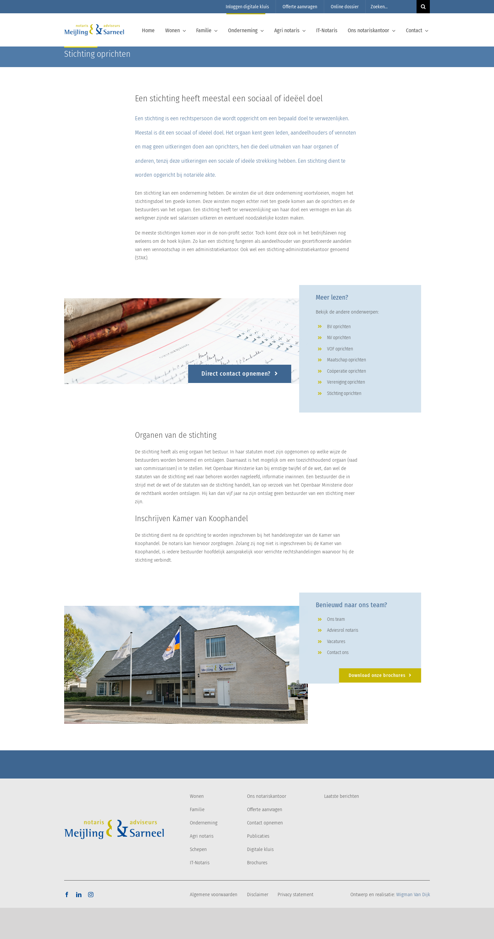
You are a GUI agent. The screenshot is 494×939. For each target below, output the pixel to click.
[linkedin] (78, 894)
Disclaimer (257, 894)
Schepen (198, 849)
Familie (197, 809)
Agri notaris (201, 836)
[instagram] (90, 894)
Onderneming (203, 823)
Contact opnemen (265, 823)
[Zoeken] (423, 6)
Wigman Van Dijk (413, 894)
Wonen (197, 796)
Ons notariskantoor (266, 796)
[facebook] (66, 894)
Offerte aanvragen (264, 809)
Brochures (257, 863)
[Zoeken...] (391, 6)
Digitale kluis (260, 849)
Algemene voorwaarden (213, 894)
